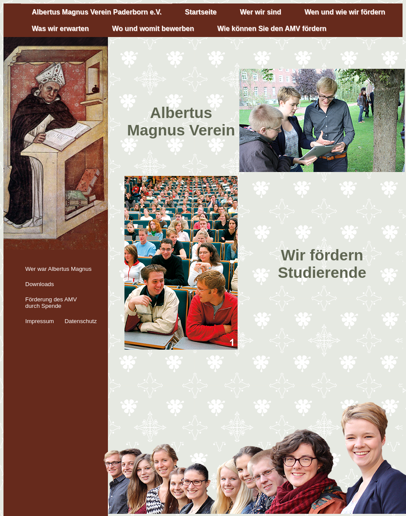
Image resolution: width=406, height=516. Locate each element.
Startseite (201, 12)
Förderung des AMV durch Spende (51, 302)
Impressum (39, 321)
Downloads (39, 284)
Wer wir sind (260, 12)
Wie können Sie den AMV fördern (271, 28)
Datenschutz (80, 321)
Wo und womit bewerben (153, 28)
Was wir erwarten (60, 28)
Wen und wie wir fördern (345, 12)
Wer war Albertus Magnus (58, 269)
